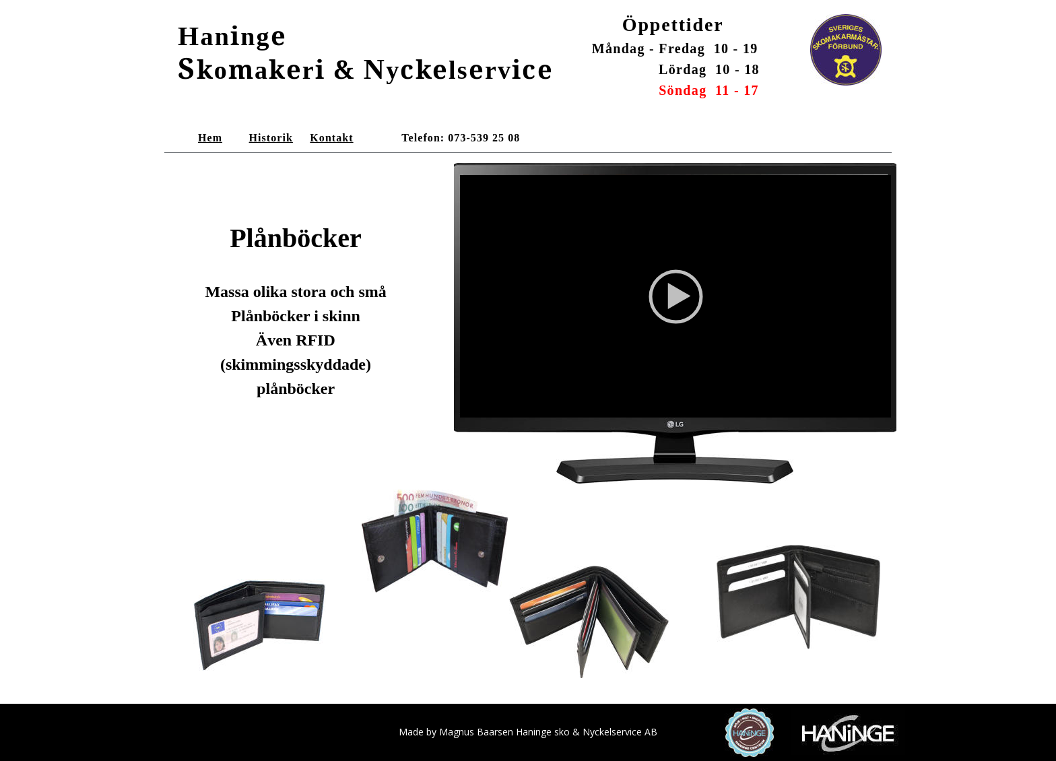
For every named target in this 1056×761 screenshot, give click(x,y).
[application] (675, 296)
